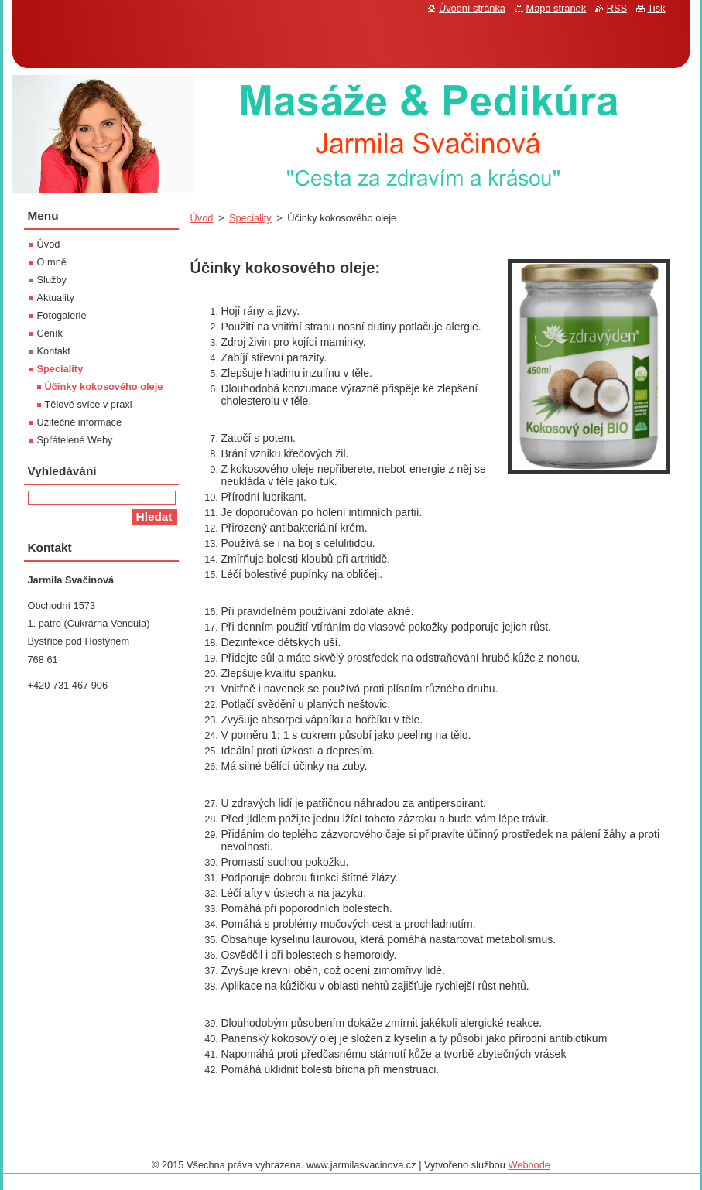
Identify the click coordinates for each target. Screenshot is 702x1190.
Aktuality (55, 297)
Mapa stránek (556, 8)
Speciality (250, 218)
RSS (617, 8)
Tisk (657, 8)
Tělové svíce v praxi (88, 404)
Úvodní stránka (472, 8)
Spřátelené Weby (75, 440)
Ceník (50, 333)
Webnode (529, 1165)
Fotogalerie (62, 315)
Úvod (202, 218)
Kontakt (53, 351)
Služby (52, 280)
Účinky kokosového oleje (104, 386)
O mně (52, 262)
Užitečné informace (79, 422)
